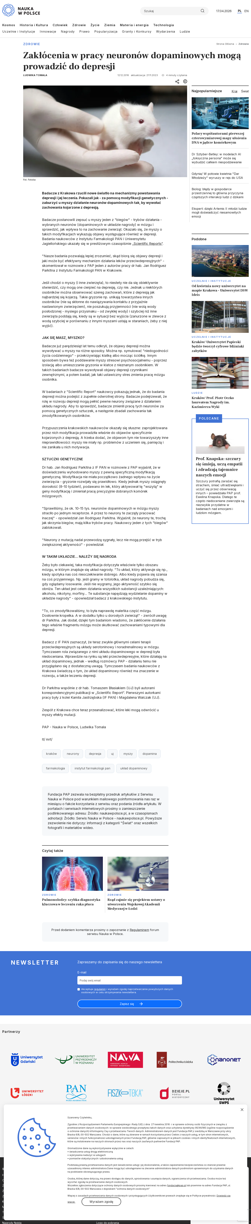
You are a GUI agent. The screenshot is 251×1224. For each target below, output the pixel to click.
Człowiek (60, 25)
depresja (95, 754)
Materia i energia (134, 25)
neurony (73, 754)
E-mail (81, 972)
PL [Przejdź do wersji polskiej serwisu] (239, 11)
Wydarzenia (165, 31)
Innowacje (48, 31)
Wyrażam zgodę (101, 1202)
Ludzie (185, 31)
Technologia (163, 25)
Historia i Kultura (34, 25)
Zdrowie (79, 25)
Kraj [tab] (234, 91)
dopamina (150, 754)
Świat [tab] (245, 91)
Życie (95, 25)
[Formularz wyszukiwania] (174, 11)
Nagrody (68, 31)
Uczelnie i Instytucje (18, 31)
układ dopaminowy (133, 768)
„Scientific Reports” (147, 244)
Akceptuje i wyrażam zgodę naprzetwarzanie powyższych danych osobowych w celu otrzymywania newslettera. (127, 991)
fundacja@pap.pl (176, 1185)
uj (112, 754)
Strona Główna (225, 43)
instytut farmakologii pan (92, 768)
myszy (128, 754)
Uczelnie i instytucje (211, 280)
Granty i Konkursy (137, 31)
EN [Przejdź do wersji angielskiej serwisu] (246, 11)
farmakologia (55, 768)
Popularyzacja (106, 31)
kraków (51, 754)
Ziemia (109, 25)
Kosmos (8, 25)
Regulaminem (139, 930)
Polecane (209, 418)
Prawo (84, 31)
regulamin (100, 989)
